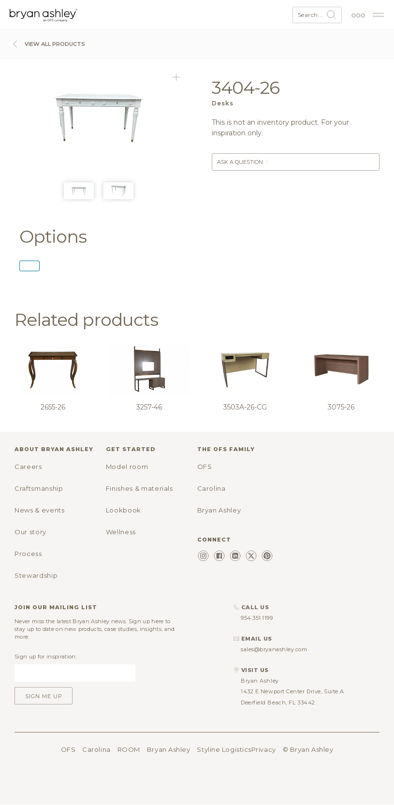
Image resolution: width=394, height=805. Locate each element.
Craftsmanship (39, 488)
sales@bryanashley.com (274, 649)
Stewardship (36, 575)
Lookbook (123, 510)
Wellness (121, 532)
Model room (127, 466)
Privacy (263, 749)
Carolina (211, 488)
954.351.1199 (257, 618)
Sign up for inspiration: (46, 656)
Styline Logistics (224, 749)
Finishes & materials (139, 488)
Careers (28, 466)
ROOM (128, 749)
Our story (30, 532)
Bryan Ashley (219, 510)
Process (28, 553)
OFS (204, 466)
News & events (39, 510)
